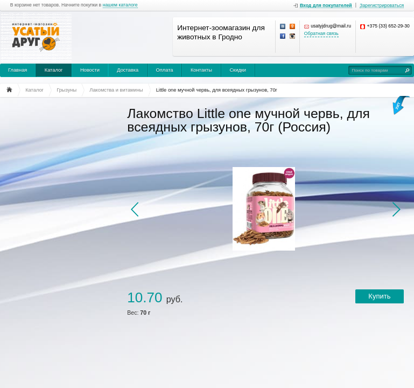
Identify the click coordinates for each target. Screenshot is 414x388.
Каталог (54, 70)
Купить (379, 296)
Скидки (237, 70)
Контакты (201, 70)
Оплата (164, 70)
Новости (90, 70)
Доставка (127, 70)
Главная (17, 70)
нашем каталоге (120, 5)
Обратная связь (321, 33)
